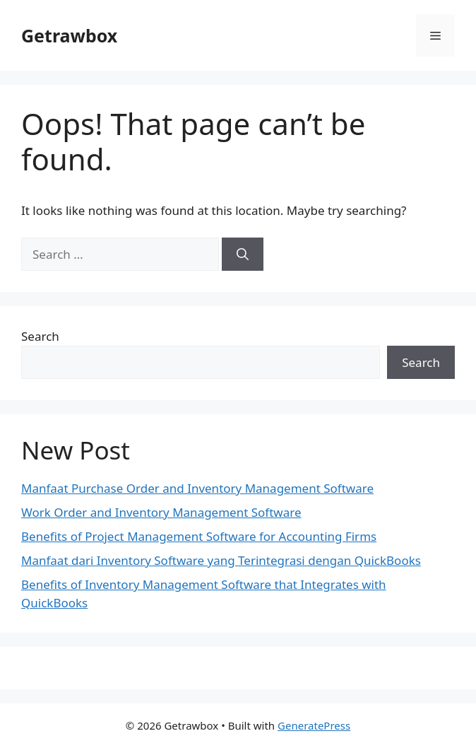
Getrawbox (69, 35)
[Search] (242, 254)
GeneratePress (314, 725)
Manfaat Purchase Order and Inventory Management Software (197, 488)
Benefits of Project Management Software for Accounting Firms (198, 536)
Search (40, 336)
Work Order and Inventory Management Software (161, 512)
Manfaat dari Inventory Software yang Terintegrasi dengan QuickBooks (221, 560)
